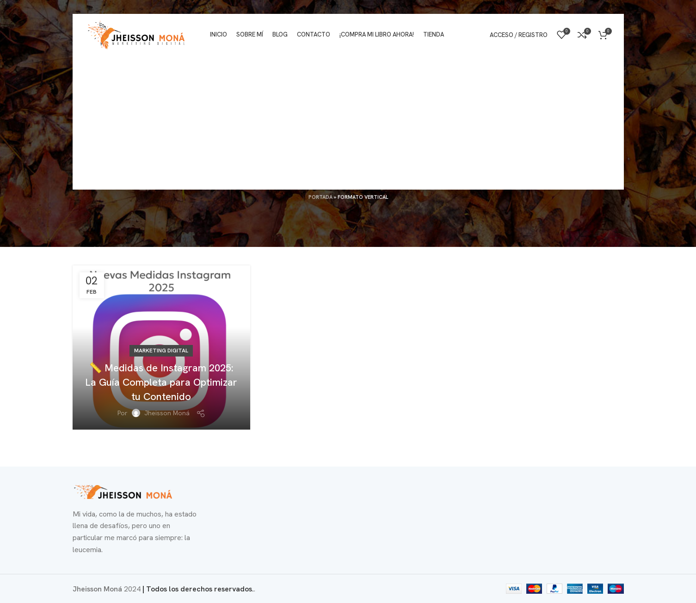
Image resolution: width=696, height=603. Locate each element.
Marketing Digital (161, 350)
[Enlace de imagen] (123, 491)
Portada (320, 197)
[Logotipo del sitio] (136, 34)
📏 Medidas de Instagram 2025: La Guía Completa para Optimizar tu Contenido (161, 382)
